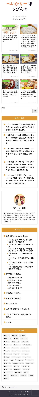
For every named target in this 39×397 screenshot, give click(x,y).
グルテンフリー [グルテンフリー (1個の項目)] (27, 344)
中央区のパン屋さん (15, 280)
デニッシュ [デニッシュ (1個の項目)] (25, 354)
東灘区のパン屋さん (15, 278)
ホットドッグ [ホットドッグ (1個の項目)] (8, 366)
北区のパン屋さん (14, 285)
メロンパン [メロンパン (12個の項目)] (17, 369)
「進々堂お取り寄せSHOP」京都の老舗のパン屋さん (20, 268)
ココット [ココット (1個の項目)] (7, 348)
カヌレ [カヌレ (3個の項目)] (16, 338)
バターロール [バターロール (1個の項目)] (27, 357)
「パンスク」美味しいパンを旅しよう (20, 245)
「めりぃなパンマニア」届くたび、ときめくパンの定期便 (20, 241)
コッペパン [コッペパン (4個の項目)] (15, 348)
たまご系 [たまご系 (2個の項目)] (23, 335)
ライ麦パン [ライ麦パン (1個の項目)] (26, 369)
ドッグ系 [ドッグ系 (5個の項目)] (7, 357)
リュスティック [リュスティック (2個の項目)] (9, 372)
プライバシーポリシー (14, 391)
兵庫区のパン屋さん (15, 288)
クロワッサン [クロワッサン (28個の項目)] (8, 344)
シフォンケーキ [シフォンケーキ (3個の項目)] (16, 351)
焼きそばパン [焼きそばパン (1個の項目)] (15, 375)
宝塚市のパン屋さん (13, 298)
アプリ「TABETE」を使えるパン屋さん (18, 315)
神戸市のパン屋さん (13, 274)
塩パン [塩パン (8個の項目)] (26, 372)
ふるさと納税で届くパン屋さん (17, 309)
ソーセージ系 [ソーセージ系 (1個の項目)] (8, 354)
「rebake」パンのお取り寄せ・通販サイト (21, 259)
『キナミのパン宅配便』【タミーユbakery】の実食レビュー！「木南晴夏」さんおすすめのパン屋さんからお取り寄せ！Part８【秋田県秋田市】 (20, 179)
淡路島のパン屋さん (13, 293)
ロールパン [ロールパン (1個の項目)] (18, 372)
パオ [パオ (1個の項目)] (6, 360)
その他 (8, 322)
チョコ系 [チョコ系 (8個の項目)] (17, 354)
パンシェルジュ (12, 304)
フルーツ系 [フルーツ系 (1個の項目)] (8, 363)
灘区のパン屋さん (14, 283)
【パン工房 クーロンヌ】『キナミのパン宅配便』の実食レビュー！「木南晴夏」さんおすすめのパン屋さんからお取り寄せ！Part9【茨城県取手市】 (20, 166)
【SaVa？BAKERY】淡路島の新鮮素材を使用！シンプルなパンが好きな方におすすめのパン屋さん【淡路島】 (20, 127)
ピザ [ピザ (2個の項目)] (12, 360)
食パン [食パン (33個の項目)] (6, 378)
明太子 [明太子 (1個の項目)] (6, 375)
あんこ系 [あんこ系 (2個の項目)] (7, 335)
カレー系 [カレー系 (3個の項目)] (7, 341)
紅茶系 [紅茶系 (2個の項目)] (31, 375)
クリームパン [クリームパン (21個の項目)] (16, 341)
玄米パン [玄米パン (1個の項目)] (24, 375)
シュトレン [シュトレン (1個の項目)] (26, 351)
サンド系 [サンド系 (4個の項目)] (7, 351)
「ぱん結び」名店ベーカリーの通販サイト (20, 263)
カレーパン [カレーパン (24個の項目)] (24, 338)
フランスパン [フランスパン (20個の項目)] (30, 360)
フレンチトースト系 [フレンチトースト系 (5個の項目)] (19, 363)
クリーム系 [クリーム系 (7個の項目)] (25, 341)
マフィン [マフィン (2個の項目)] (17, 366)
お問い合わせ (27, 391)
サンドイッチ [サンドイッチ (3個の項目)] (25, 348)
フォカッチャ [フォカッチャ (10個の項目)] (20, 360)
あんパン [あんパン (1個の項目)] (15, 335)
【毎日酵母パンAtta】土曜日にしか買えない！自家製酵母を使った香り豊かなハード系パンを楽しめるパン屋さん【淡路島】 (20, 139)
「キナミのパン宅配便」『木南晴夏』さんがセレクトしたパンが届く (20, 250)
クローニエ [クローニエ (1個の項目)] (17, 344)
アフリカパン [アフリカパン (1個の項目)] (8, 338)
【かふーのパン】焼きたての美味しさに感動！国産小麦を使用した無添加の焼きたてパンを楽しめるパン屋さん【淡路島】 (20, 152)
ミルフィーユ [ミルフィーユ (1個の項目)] (8, 369)
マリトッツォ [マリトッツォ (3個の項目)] (26, 366)
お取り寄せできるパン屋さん (17, 236)
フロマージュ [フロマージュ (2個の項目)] (30, 363)
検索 (3, 108)
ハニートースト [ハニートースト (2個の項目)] (16, 357)
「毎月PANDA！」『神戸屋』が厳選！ (20, 254)
